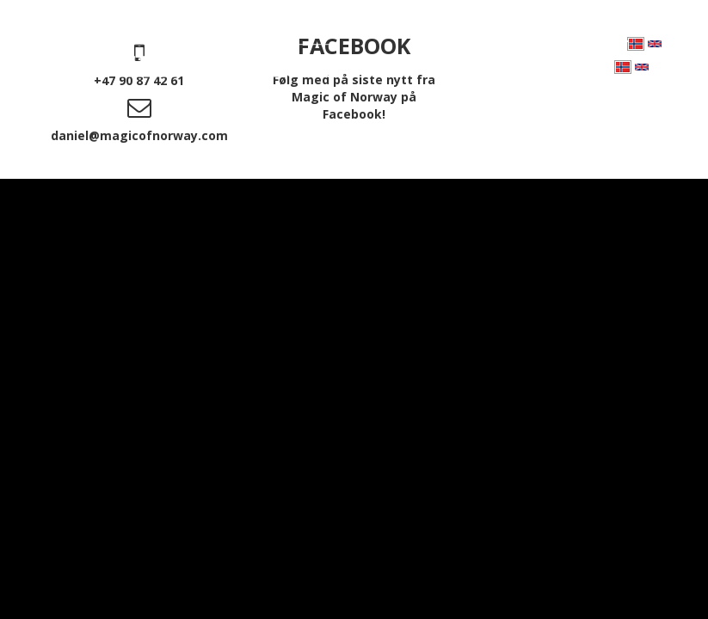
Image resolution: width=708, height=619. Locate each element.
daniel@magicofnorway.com (139, 135)
